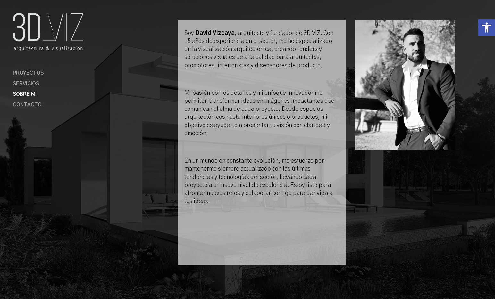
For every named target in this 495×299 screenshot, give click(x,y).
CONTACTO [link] (27, 104)
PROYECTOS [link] (28, 73)
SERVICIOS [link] (26, 83)
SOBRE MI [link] (25, 94)
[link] (486, 27)
